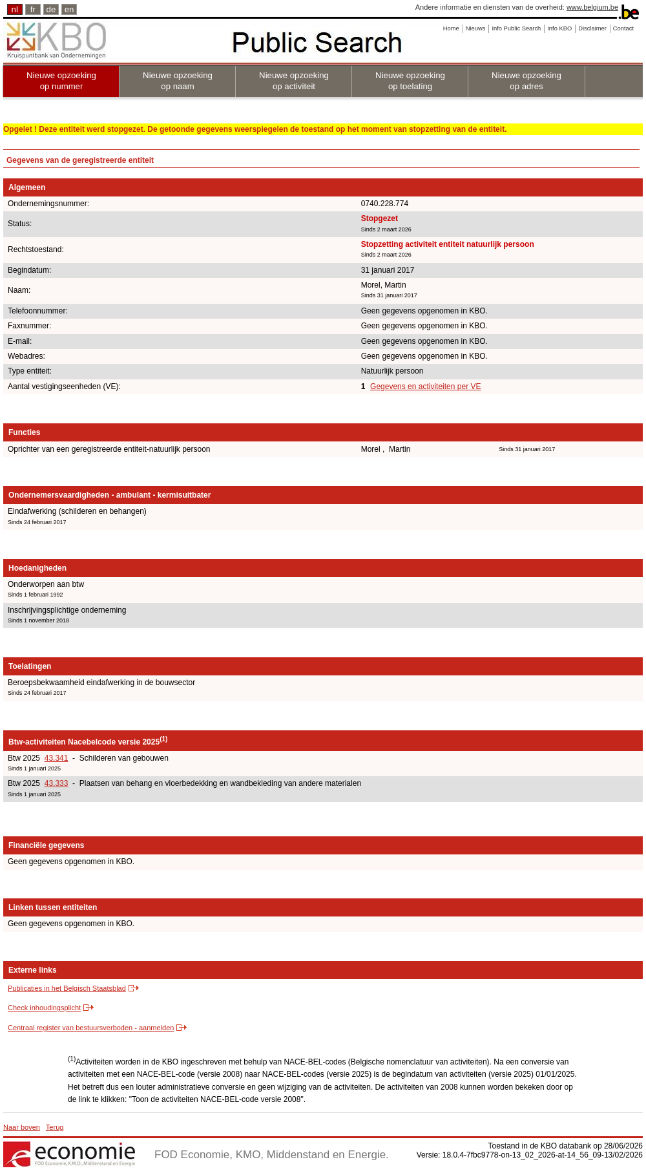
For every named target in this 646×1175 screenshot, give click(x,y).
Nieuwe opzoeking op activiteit (294, 80)
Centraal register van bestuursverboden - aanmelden (91, 1028)
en (69, 9)
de (51, 9)
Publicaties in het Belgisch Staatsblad (67, 988)
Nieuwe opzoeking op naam (178, 80)
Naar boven (21, 1127)
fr (33, 9)
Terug (55, 1127)
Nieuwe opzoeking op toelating (410, 80)
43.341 (56, 758)
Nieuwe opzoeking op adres (526, 80)
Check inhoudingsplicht (44, 1007)
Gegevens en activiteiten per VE (425, 386)
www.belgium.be (592, 7)
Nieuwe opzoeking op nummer (61, 80)
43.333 (56, 783)
